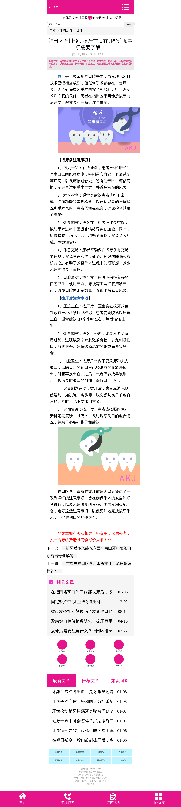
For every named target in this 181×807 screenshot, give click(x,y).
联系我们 (122, 752)
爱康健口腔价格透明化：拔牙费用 (81, 621)
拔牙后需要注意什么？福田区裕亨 (81, 631)
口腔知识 (90, 660)
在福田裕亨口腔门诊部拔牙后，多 (81, 592)
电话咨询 (67, 802)
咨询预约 (113, 802)
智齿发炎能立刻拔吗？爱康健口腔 (81, 611)
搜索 (129, 24)
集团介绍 (58, 752)
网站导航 (90, 784)
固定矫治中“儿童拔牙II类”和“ (77, 601)
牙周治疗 (66, 30)
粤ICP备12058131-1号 (99, 781)
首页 (52, 30)
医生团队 (119, 646)
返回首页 (58, 760)
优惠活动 (90, 646)
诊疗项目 (62, 646)
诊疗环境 (119, 660)
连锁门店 (80, 760)
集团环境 (80, 752)
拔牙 (55, 6)
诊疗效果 (62, 660)
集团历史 (101, 752)
